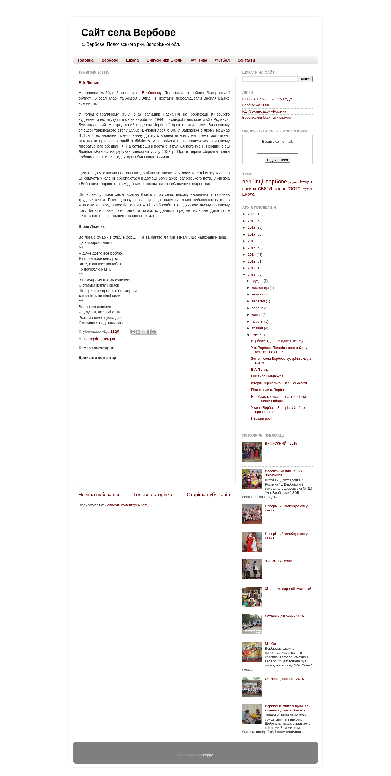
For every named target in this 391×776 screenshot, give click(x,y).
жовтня (258, 294)
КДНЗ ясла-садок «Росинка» (265, 111)
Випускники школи (164, 60)
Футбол (222, 60)
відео (294, 182)
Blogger (207, 755)
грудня (257, 281)
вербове (276, 181)
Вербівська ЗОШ (255, 105)
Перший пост (261, 418)
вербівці (95, 339)
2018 (252, 228)
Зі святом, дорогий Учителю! (288, 589)
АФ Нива (198, 60)
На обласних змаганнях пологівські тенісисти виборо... (279, 399)
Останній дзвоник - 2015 (284, 679)
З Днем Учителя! (278, 561)
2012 (252, 268)
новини (249, 188)
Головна (86, 60)
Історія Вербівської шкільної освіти (279, 383)
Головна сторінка (153, 494)
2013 (252, 261)
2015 (252, 248)
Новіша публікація (99, 494)
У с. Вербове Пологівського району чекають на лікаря (279, 350)
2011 (252, 275)
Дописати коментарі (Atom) (127, 505)
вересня (259, 301)
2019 (252, 221)
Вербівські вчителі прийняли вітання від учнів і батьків (288, 708)
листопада (261, 288)
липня (257, 315)
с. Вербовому (149, 92)
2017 (252, 234)
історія (109, 339)
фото (294, 188)
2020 (252, 214)
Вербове (110, 60)
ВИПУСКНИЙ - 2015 (281, 444)
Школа (132, 60)
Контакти (246, 60)
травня (258, 328)
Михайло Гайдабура (267, 376)
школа (248, 194)
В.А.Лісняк (89, 83)
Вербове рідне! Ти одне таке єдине (279, 341)
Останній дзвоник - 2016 (284, 616)
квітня (257, 335)
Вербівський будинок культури (266, 117)
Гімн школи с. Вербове (269, 390)
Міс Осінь (273, 644)
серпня (258, 308)
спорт (280, 188)
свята (265, 188)
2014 (252, 255)
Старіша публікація (208, 494)
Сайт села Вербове (128, 32)
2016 (252, 241)
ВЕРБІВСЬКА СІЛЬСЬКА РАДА (267, 99)
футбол (308, 189)
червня (258, 322)
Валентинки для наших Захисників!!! (283, 473)
